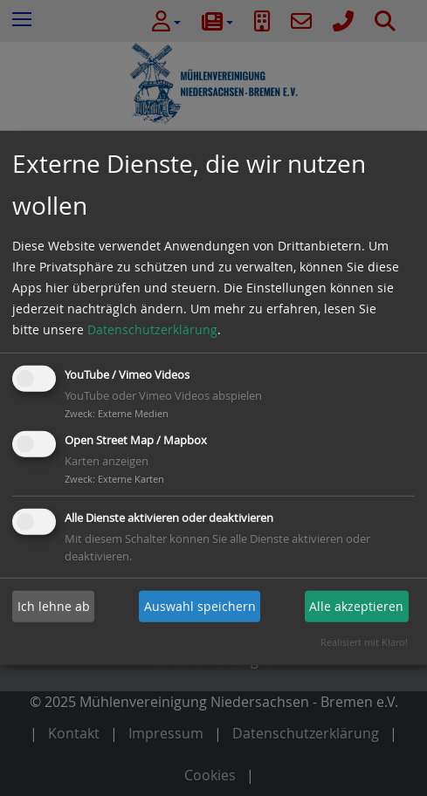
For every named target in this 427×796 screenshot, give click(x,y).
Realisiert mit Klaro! (364, 641)
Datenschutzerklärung (152, 329)
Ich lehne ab (53, 606)
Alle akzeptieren (356, 606)
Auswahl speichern (200, 606)
